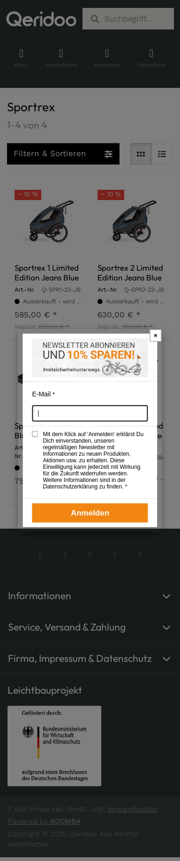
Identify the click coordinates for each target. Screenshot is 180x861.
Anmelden (90, 512)
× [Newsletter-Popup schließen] (156, 334)
